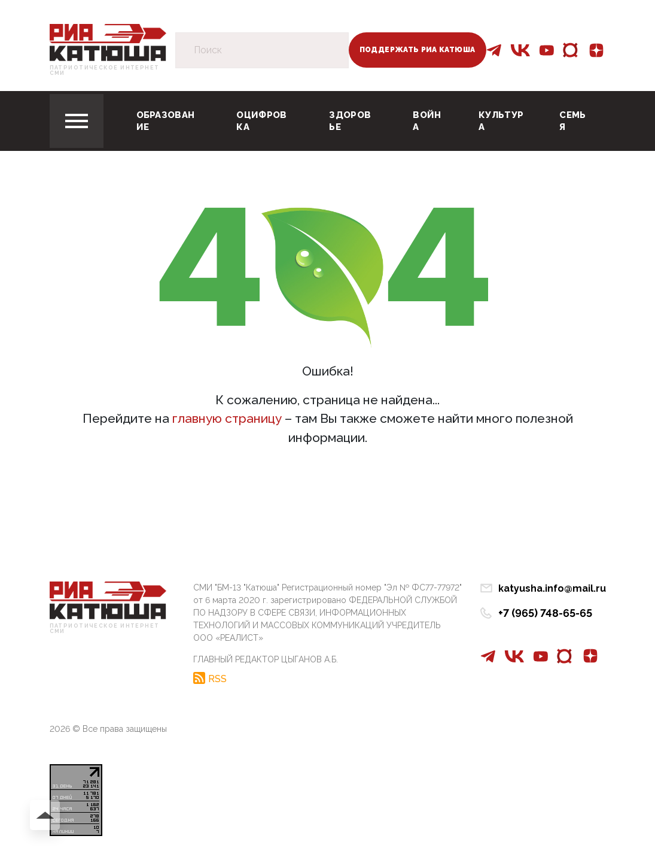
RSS (217, 678)
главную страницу (227, 418)
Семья (572, 121)
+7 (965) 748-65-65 (545, 613)
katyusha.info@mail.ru (552, 588)
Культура (501, 121)
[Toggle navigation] (76, 121)
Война (427, 121)
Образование (165, 121)
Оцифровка (261, 121)
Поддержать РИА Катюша (418, 50)
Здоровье (350, 121)
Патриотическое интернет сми (105, 70)
